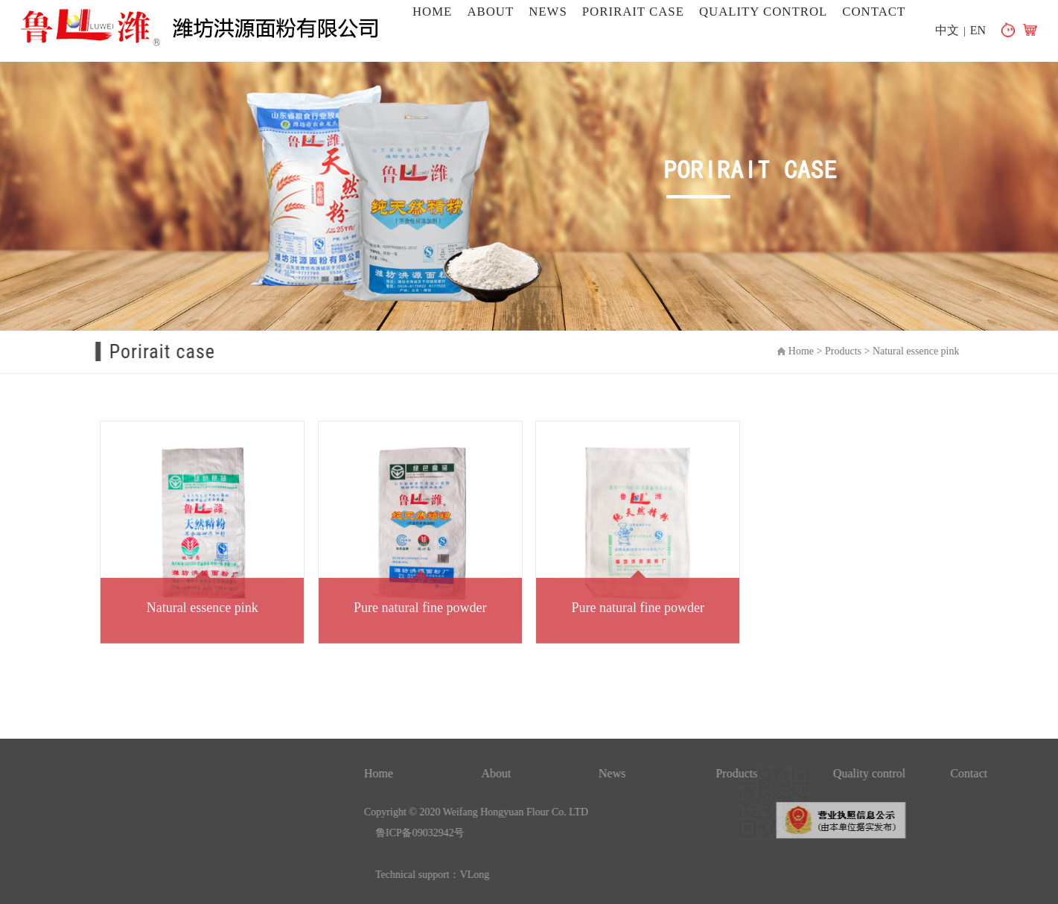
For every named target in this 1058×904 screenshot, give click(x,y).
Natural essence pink (925, 351)
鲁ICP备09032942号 (549, 832)
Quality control (763, 11)
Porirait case (633, 11)
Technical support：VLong (562, 874)
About (490, 11)
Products (852, 351)
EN (978, 30)
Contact (873, 11)
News (548, 11)
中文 (947, 30)
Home (432, 11)
